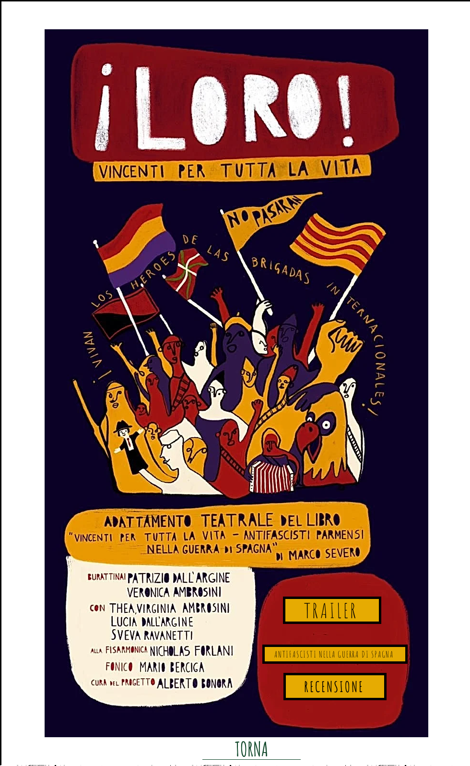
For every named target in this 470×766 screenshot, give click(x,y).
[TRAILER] (332, 610)
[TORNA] (251, 749)
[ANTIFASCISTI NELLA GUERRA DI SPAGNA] (335, 654)
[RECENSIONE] (335, 686)
